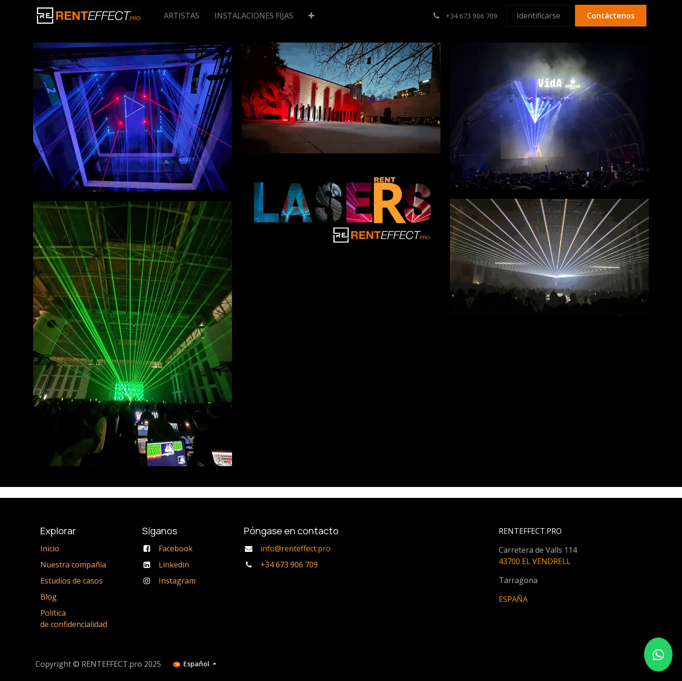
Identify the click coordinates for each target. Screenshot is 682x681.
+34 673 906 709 (289, 564)
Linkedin (174, 564)
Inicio (49, 548)
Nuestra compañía (73, 564)
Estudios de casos (71, 580)
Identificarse (538, 15)
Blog (48, 597)
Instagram (177, 580)
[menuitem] (181, 15)
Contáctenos (611, 15)
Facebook (176, 548)
